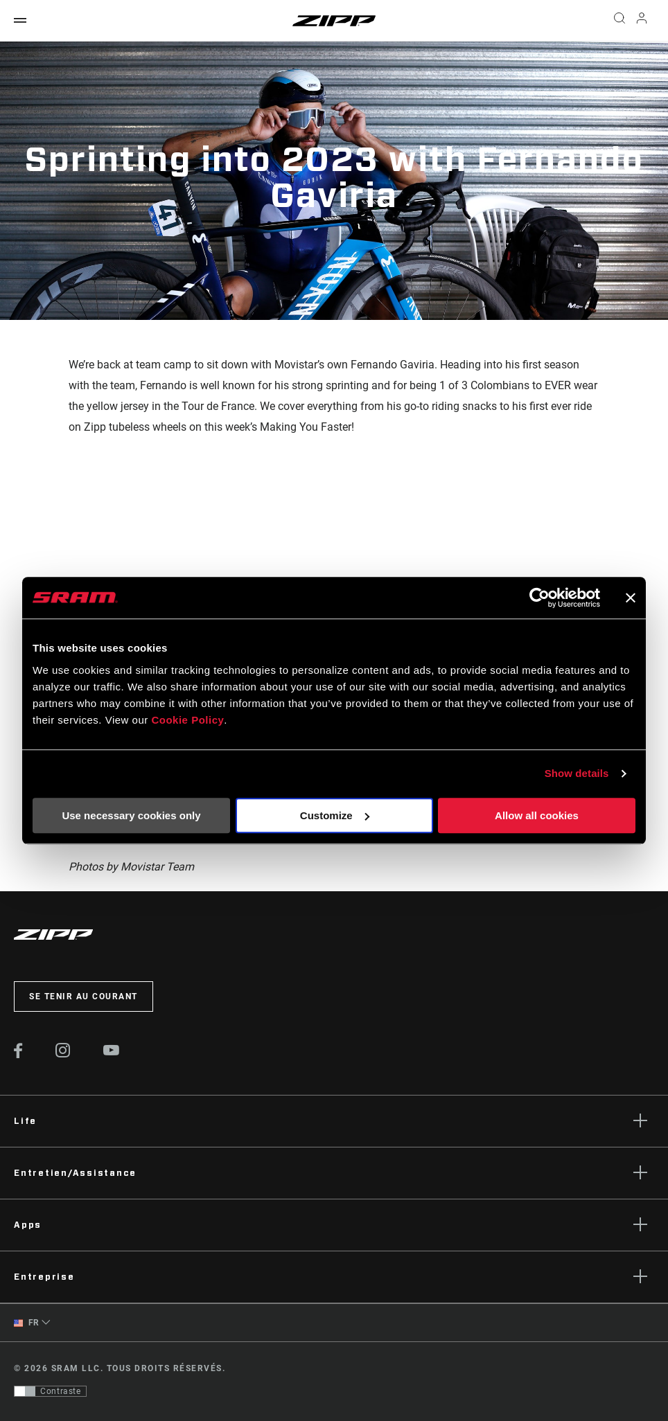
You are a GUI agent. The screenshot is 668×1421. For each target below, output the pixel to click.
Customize (334, 815)
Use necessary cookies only (131, 815)
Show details (577, 773)
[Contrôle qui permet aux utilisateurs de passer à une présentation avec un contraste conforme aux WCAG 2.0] (50, 1391)
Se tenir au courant (83, 996)
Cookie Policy (187, 720)
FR (26, 1323)
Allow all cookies (537, 815)
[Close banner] (630, 597)
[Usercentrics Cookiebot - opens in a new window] (539, 597)
